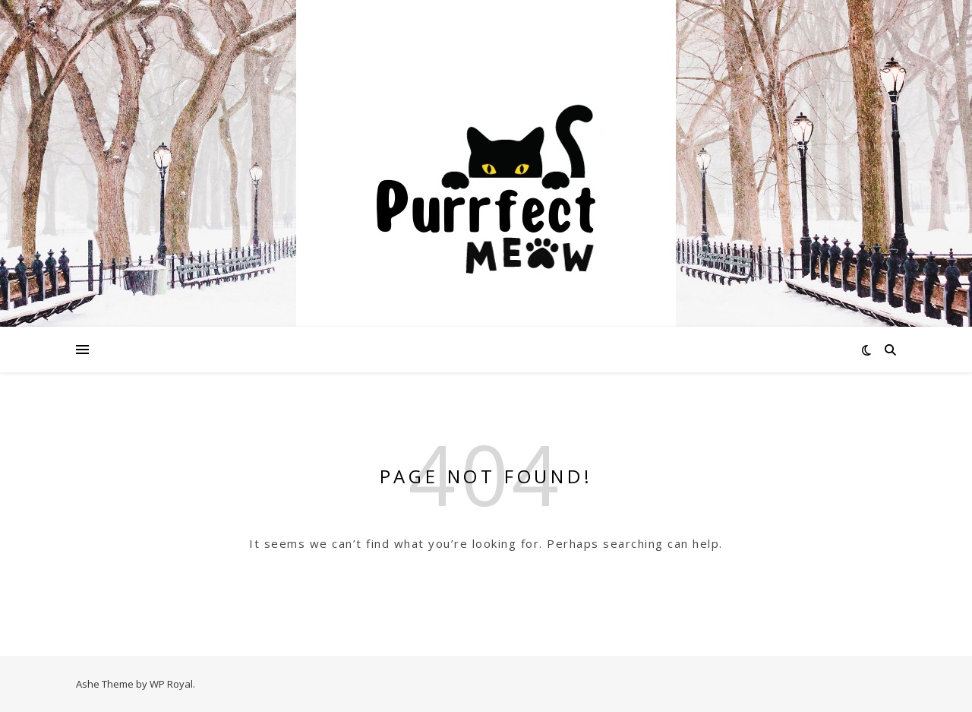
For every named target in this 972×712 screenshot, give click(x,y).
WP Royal (171, 684)
